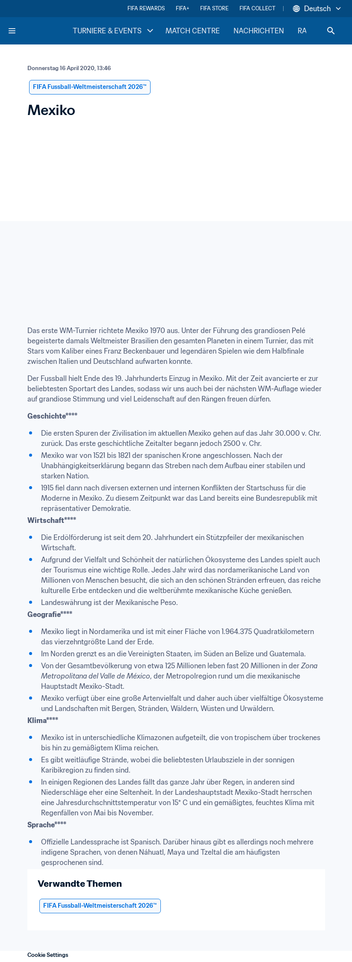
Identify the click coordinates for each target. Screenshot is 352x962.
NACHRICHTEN (259, 31)
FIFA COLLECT (257, 8)
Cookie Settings (47, 955)
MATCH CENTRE (193, 31)
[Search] (331, 30)
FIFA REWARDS (146, 8)
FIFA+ (182, 8)
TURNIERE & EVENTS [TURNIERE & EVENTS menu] (114, 31)
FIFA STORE (214, 8)
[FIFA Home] (40, 30)
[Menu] (12, 31)
